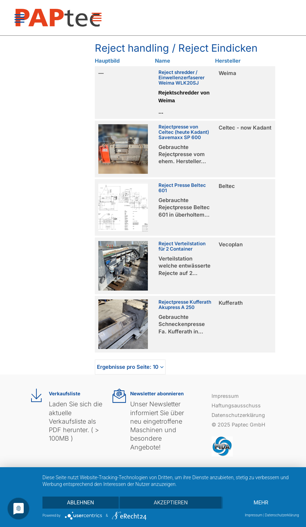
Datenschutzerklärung (238, 415)
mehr (261, 502)
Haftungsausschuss (236, 405)
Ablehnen (80, 502)
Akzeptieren (170, 502)
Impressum (225, 396)
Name (162, 60)
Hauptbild (107, 60)
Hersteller (228, 60)
